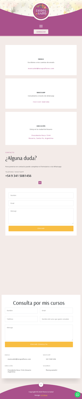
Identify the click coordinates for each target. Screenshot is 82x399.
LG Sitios (44, 395)
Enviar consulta (38, 344)
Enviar (41, 228)
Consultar (41, 31)
